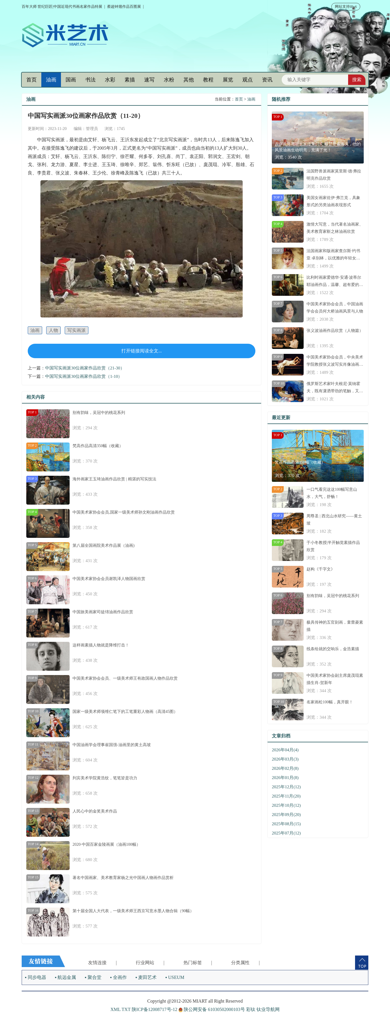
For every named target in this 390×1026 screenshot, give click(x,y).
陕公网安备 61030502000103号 (212, 1009)
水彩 (110, 80)
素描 (130, 80)
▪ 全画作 (118, 977)
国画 (71, 80)
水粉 (169, 80)
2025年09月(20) (286, 814)
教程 (208, 80)
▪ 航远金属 (65, 977)
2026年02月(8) (285, 768)
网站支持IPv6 (346, 6)
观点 (247, 80)
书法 (90, 80)
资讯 (267, 80)
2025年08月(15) (286, 823)
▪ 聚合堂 (93, 977)
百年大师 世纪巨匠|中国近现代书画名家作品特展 (62, 6)
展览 (228, 80)
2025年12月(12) (286, 787)
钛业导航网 (268, 1009)
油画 (51, 80)
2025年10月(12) (286, 805)
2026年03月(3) (285, 759)
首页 (31, 80)
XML (115, 1009)
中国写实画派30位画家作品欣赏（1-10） (83, 376)
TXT (126, 1009)
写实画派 (76, 330)
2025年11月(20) (286, 796)
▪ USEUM (174, 977)
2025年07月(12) (286, 833)
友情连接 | (102, 962)
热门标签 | (197, 962)
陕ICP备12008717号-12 (154, 1009)
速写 (149, 80)
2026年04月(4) (285, 750)
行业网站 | (150, 962)
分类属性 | (245, 962)
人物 (53, 330)
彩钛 (250, 1009)
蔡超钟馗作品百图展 (124, 6)
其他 (188, 80)
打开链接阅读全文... (141, 350)
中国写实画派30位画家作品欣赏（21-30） (85, 368)
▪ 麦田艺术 (146, 977)
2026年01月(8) (285, 777)
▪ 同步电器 (35, 977)
